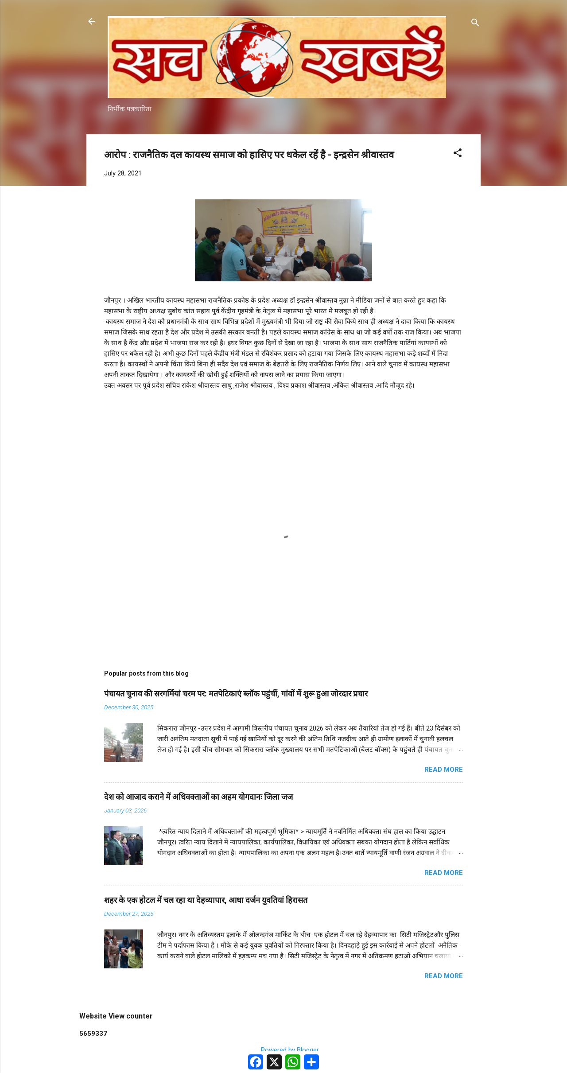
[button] (457, 154)
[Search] (475, 24)
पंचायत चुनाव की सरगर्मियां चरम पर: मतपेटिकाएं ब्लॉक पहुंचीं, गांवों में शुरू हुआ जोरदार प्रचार (236, 693)
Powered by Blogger (284, 1050)
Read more (443, 770)
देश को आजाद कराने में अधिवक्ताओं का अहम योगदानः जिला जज (198, 796)
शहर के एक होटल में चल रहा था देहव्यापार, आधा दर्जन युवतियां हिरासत (205, 900)
